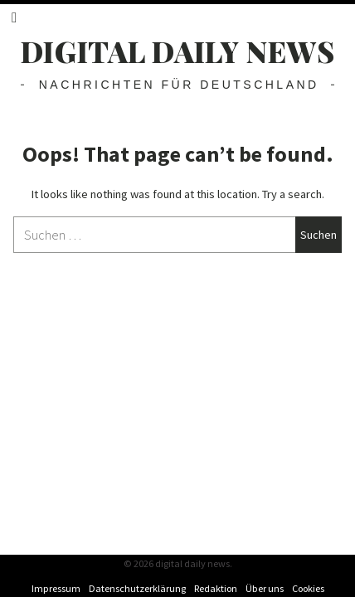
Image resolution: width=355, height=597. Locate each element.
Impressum (56, 588)
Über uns (265, 588)
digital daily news (178, 51)
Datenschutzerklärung (137, 588)
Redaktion (215, 588)
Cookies (308, 588)
